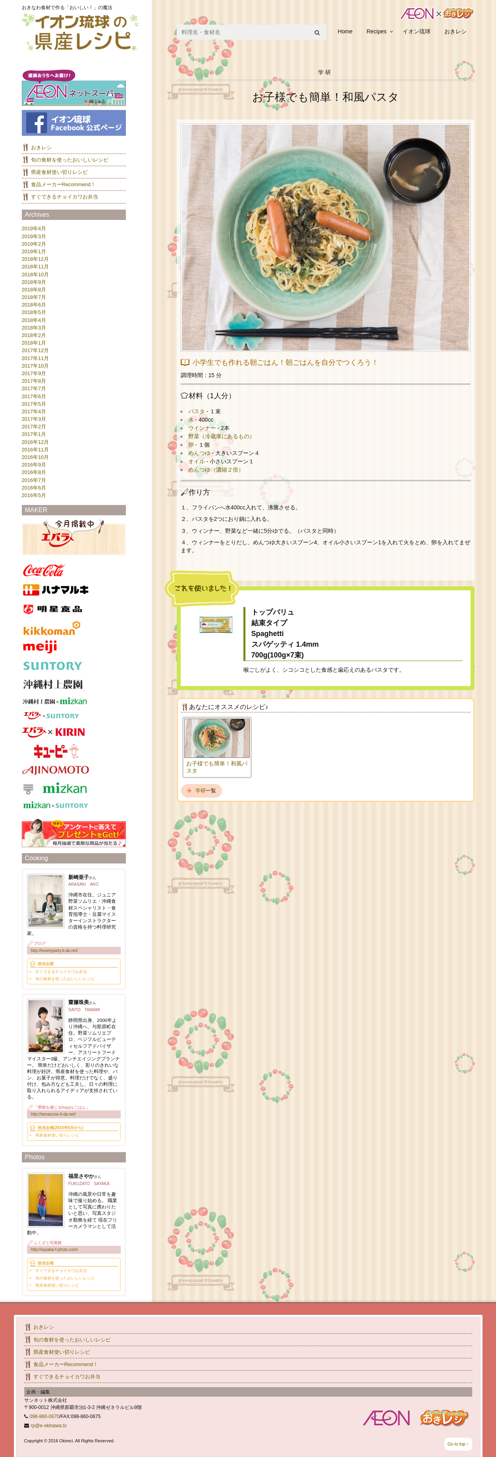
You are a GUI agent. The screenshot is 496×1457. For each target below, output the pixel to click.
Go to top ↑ (458, 1444)
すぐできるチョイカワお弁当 (64, 197)
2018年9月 (34, 282)
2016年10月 (35, 457)
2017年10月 (35, 366)
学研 (200, 791)
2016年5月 (34, 495)
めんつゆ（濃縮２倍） (216, 469)
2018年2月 (34, 335)
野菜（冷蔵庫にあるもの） (221, 436)
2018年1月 (34, 343)
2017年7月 (34, 388)
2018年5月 (34, 312)
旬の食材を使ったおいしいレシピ (69, 160)
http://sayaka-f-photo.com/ (54, 1249)
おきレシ (455, 31)
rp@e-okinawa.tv (49, 1425)
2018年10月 (35, 275)
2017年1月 (34, 434)
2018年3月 (34, 328)
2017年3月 (34, 419)
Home (345, 31)
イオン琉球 (416, 31)
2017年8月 (34, 381)
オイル (196, 461)
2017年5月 (34, 404)
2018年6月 (34, 305)
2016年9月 (34, 465)
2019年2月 (34, 244)
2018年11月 (35, 267)
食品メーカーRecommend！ (63, 184)
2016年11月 (35, 450)
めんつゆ (199, 453)
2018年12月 (35, 259)
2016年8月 (34, 472)
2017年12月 (35, 350)
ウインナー (202, 428)
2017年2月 (34, 427)
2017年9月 (34, 373)
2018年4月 (34, 320)
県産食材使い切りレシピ (59, 172)
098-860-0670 (45, 1416)
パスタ (196, 411)
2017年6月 (34, 396)
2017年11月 (35, 358)
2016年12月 (35, 442)
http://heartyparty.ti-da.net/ (54, 950)
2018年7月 (34, 297)
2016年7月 (34, 480)
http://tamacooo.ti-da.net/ (53, 1114)
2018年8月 (34, 290)
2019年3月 (34, 236)
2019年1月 (34, 251)
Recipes (377, 31)
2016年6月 (34, 488)
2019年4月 (34, 228)
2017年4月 (34, 411)
